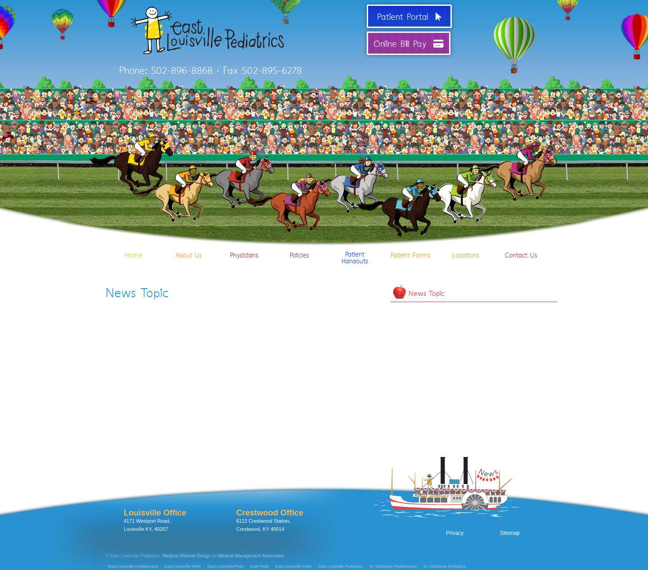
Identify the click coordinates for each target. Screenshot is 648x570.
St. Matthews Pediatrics (444, 566)
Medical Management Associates (251, 555)
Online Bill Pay (409, 43)
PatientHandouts (354, 245)
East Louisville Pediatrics (340, 566)
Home (133, 242)
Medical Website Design (186, 555)
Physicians (244, 242)
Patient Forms (410, 242)
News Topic (427, 293)
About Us (188, 242)
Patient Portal (409, 16)
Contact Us (521, 242)
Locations (465, 242)
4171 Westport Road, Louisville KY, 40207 (155, 520)
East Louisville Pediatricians (133, 566)
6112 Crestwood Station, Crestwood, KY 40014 (269, 520)
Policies (299, 242)
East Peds (259, 566)
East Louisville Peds (183, 566)
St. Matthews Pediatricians (393, 566)
